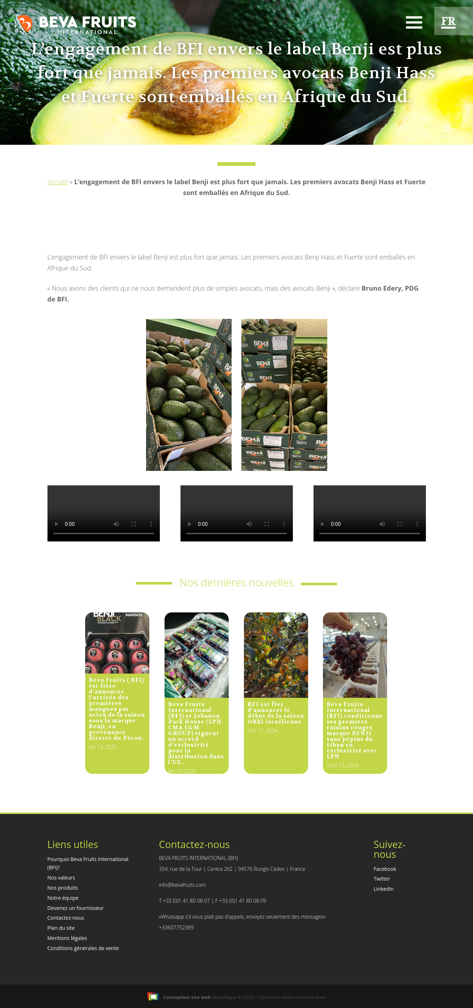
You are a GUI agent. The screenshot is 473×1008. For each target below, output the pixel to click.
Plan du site (61, 927)
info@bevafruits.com (182, 884)
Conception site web (179, 997)
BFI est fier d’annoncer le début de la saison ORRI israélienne (276, 713)
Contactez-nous (65, 917)
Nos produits (62, 887)
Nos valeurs (61, 877)
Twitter (382, 878)
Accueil (57, 181)
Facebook (385, 868)
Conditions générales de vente (83, 948)
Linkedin (384, 888)
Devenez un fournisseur (75, 907)
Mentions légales (67, 938)
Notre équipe (63, 897)
